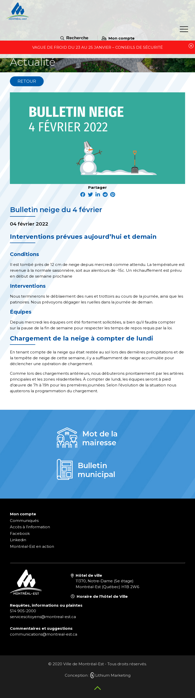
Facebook (20, 533)
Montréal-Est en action (32, 546)
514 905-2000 (23, 610)
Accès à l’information (30, 526)
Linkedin (18, 539)
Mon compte (118, 38)
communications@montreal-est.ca (43, 634)
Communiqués (24, 520)
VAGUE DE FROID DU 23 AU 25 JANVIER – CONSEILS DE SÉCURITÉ (97, 47)
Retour (27, 81)
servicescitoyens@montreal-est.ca (43, 616)
